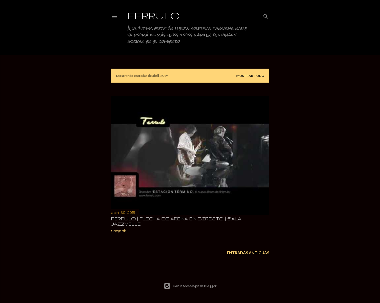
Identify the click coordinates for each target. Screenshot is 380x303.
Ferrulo (154, 15)
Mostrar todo (250, 76)
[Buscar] (266, 15)
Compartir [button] (118, 231)
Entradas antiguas (248, 252)
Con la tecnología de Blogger (190, 286)
